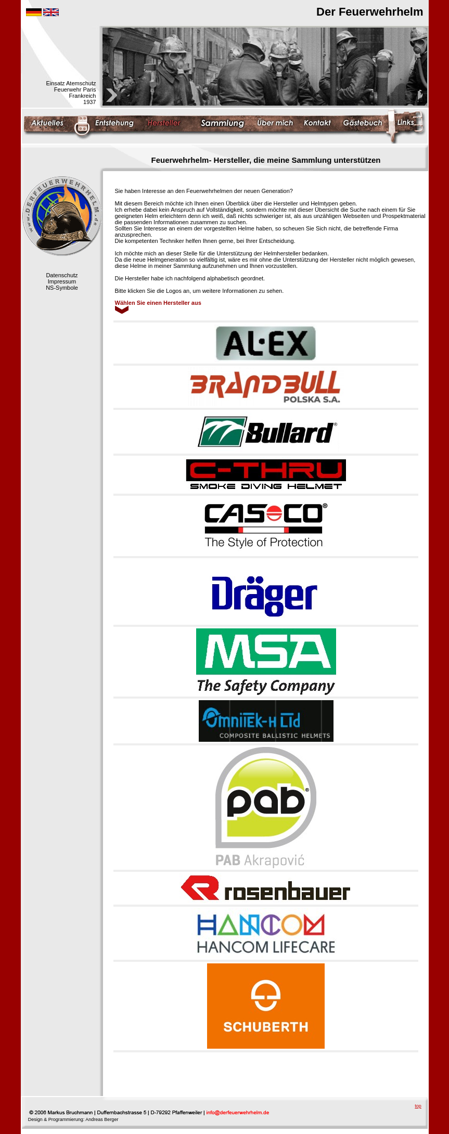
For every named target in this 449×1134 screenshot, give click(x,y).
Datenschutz (62, 275)
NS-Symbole (62, 288)
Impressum (62, 281)
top (418, 1106)
